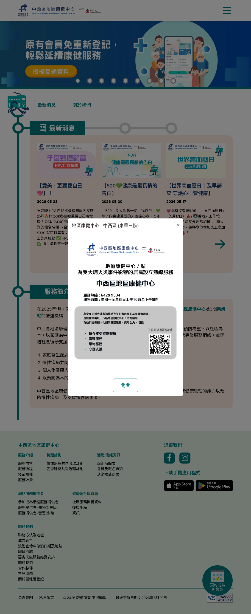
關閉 (125, 385)
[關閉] (178, 224)
